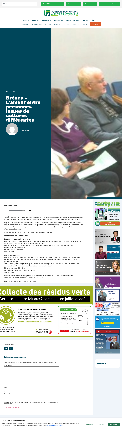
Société (67, 24)
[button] (6, 348)
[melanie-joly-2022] (107, 275)
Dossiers (46, 20)
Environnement (36, 24)
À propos (95, 20)
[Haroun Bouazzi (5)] (107, 259)
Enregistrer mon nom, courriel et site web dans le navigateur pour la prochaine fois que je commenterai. (31, 403)
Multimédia (58, 20)
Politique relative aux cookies (55, 425)
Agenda (86, 20)
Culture (48, 24)
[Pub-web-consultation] (107, 328)
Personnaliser (89, 424)
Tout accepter (113, 424)
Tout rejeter (101, 424)
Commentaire (8, 365)
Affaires (76, 24)
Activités (57, 24)
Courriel (7, 394)
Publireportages (72, 20)
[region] (61, 423)
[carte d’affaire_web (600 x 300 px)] (107, 301)
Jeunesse (96, 24)
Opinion (25, 24)
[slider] (15, 210)
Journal (35, 20)
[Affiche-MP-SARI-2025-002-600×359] (107, 244)
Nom (6, 387)
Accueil (26, 20)
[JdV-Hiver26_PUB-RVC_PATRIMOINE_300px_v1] (107, 226)
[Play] (6, 210)
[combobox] (19, 4)
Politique (85, 24)
